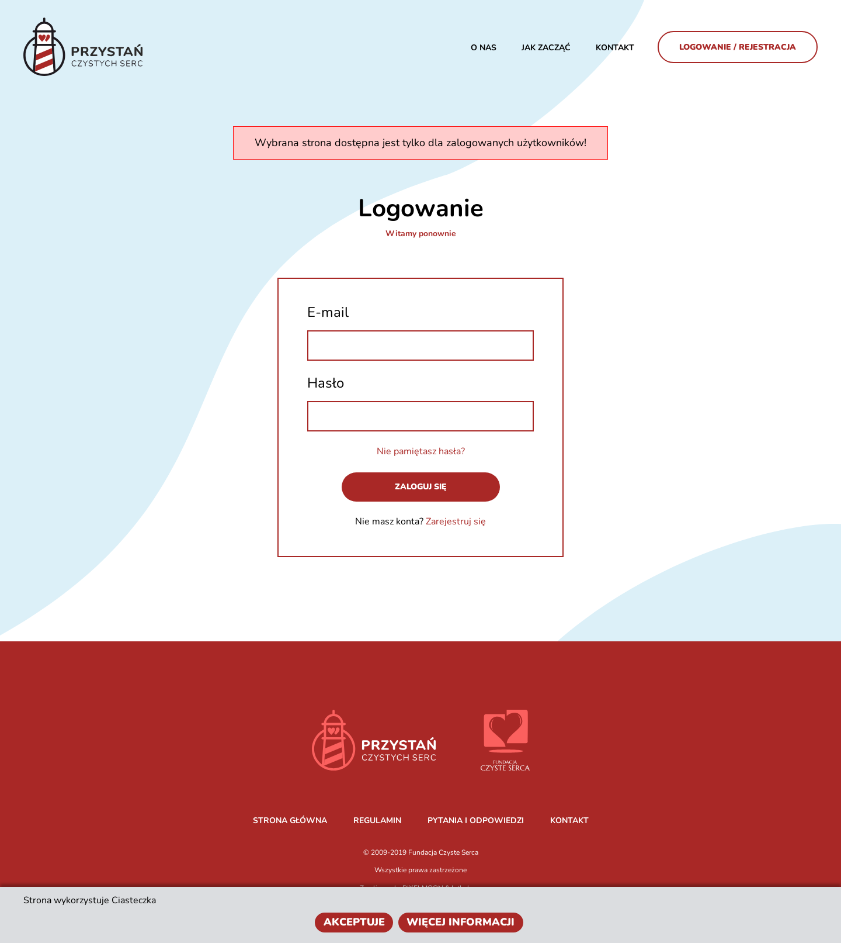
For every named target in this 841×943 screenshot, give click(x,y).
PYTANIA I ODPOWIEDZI (476, 820)
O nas (483, 47)
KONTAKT (569, 820)
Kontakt (615, 47)
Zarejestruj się (456, 521)
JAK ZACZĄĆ (546, 47)
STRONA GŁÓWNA (290, 820)
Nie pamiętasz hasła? (421, 451)
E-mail (328, 312)
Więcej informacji (460, 922)
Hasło (325, 383)
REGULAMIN (377, 820)
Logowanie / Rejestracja (737, 47)
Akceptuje (354, 922)
